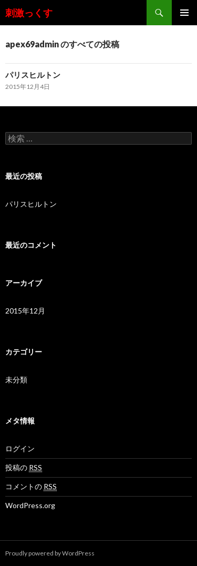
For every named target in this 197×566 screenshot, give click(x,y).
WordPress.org (30, 505)
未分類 (16, 379)
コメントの (31, 486)
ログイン (20, 448)
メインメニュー (184, 12)
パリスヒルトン (32, 74)
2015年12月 (25, 310)
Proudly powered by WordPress (50, 553)
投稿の (23, 467)
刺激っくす (29, 12)
